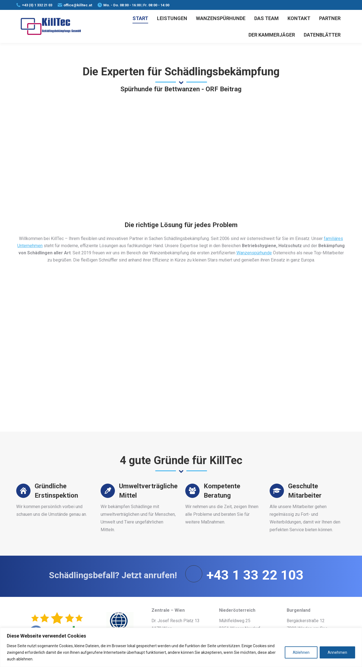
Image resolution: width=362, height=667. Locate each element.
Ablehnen (301, 652)
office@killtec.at (77, 5)
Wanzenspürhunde (254, 252)
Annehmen (337, 652)
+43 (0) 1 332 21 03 (37, 5)
